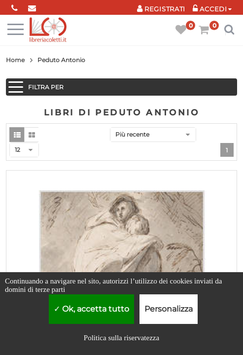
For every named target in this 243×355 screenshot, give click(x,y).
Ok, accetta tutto (91, 309)
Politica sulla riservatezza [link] (121, 338)
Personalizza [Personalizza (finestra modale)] (168, 309)
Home (15, 60)
